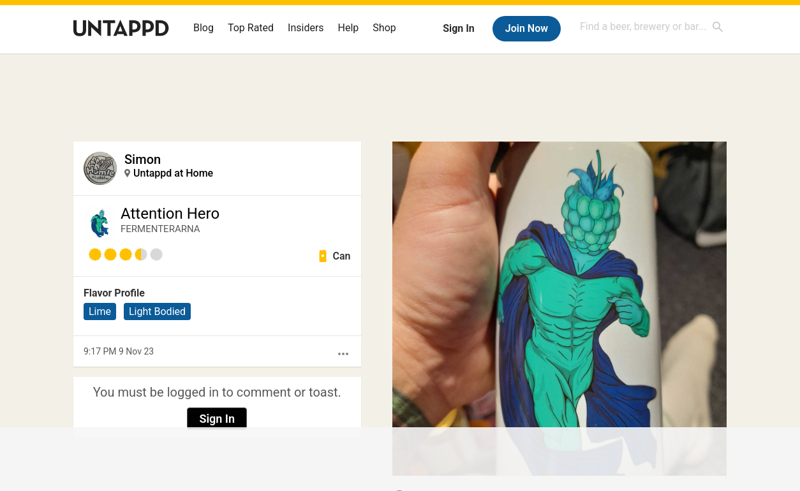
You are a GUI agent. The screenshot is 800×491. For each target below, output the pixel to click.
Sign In (458, 28)
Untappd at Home (173, 173)
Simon (142, 159)
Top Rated (251, 28)
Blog (203, 28)
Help (348, 28)
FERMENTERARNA (160, 229)
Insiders (306, 28)
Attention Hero (170, 213)
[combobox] (652, 26)
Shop (384, 28)
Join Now (526, 28)
